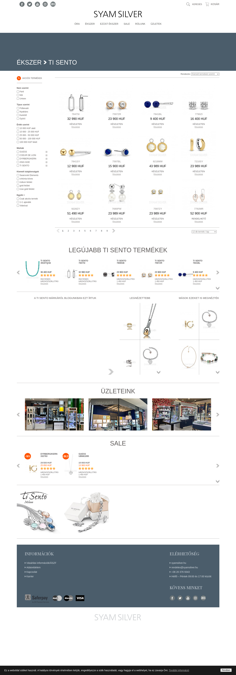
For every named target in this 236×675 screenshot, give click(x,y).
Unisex (23, 98)
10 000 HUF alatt (27, 128)
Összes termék (217, 288)
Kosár (215, 4)
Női (21, 95)
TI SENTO (24, 165)
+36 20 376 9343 (180, 572)
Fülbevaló (24, 108)
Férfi (22, 91)
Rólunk (140, 23)
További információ (179, 670)
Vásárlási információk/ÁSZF (41, 563)
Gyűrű (22, 118)
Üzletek (156, 23)
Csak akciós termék (29, 199)
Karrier (30, 576)
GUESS (23, 152)
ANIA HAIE (25, 162)
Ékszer (90, 23)
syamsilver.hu (178, 563)
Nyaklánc (24, 112)
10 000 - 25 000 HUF (29, 132)
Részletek (76, 127)
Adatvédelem (33, 567)
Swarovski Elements (29, 175)
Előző (19, 272)
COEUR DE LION (28, 155)
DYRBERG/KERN (28, 158)
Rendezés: (185, 74)
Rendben (226, 670)
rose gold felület (27, 189)
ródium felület (26, 182)
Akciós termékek (29, 78)
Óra (77, 23)
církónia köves (26, 179)
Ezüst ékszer (109, 23)
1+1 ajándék (25, 202)
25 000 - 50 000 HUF (29, 135)
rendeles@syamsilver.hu (184, 567)
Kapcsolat (31, 572)
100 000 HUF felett (28, 142)
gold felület (25, 185)
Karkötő (23, 115)
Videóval (24, 205)
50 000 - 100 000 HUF (30, 138)
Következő (216, 272)
